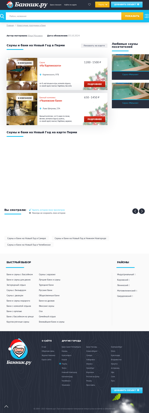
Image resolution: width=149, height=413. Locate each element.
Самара (89, 355)
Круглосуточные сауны (18, 321)
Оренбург (90, 368)
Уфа (112, 372)
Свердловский (125, 295)
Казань (64, 351)
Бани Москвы (91, 347)
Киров (64, 359)
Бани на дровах (47, 300)
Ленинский (123, 285)
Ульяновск (66, 385)
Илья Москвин (35, 35)
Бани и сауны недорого (18, 300)
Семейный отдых (47, 316)
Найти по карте (70, 5)
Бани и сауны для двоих (19, 279)
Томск (64, 368)
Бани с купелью (14, 311)
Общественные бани (49, 295)
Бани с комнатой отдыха (19, 305)
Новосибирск (91, 351)
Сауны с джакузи (15, 295)
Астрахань (115, 368)
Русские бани (45, 290)
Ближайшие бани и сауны (52, 321)
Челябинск (66, 381)
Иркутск (114, 364)
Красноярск (66, 355)
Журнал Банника (48, 355)
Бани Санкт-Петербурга (71, 347)
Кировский (123, 279)
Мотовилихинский (127, 290)
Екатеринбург (116, 347)
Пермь (64, 364)
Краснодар (115, 355)
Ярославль (90, 385)
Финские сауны (46, 305)
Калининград (67, 376)
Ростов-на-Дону (92, 376)
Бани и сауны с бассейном (20, 274)
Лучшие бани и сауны (49, 279)
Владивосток (116, 359)
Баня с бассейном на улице (20, 316)
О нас (44, 347)
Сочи (113, 376)
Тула (112, 381)
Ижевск (89, 364)
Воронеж (90, 372)
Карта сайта (46, 359)
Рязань (89, 381)
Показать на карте (94, 46)
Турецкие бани (46, 284)
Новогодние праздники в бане (31, 25)
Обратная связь (48, 351)
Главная (10, 25)
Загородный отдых (16, 284)
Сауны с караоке (47, 274)
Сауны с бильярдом (16, 290)
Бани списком (55, 5)
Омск (113, 351)
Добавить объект (126, 4)
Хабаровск (90, 359)
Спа (41, 311)
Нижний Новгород (69, 372)
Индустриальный (126, 274)
